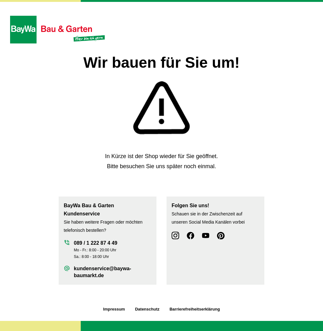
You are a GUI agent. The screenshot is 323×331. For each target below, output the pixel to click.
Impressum (114, 309)
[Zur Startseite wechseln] (57, 29)
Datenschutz (147, 309)
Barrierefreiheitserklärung (194, 309)
